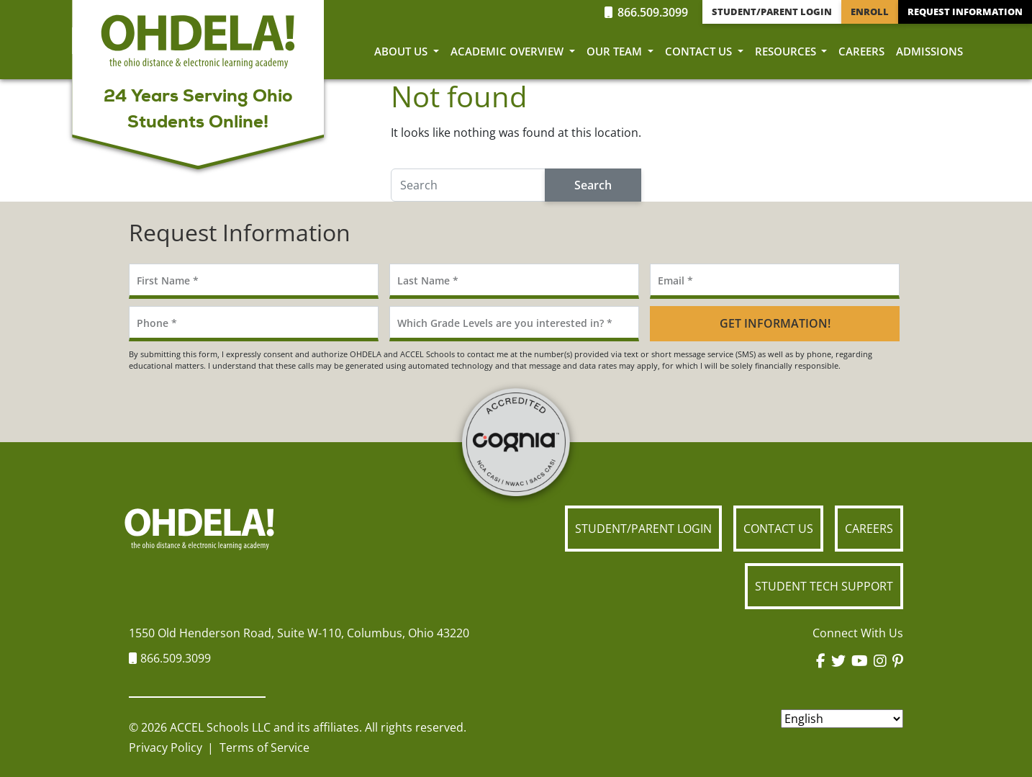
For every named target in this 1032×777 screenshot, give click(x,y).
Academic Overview (508, 51)
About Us (402, 51)
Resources (787, 51)
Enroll (870, 11)
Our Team (616, 51)
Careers (861, 51)
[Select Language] (842, 718)
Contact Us (700, 51)
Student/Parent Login (772, 11)
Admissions (929, 51)
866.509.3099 (646, 12)
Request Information (965, 11)
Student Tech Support (824, 586)
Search (593, 185)
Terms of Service (264, 747)
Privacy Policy (165, 747)
